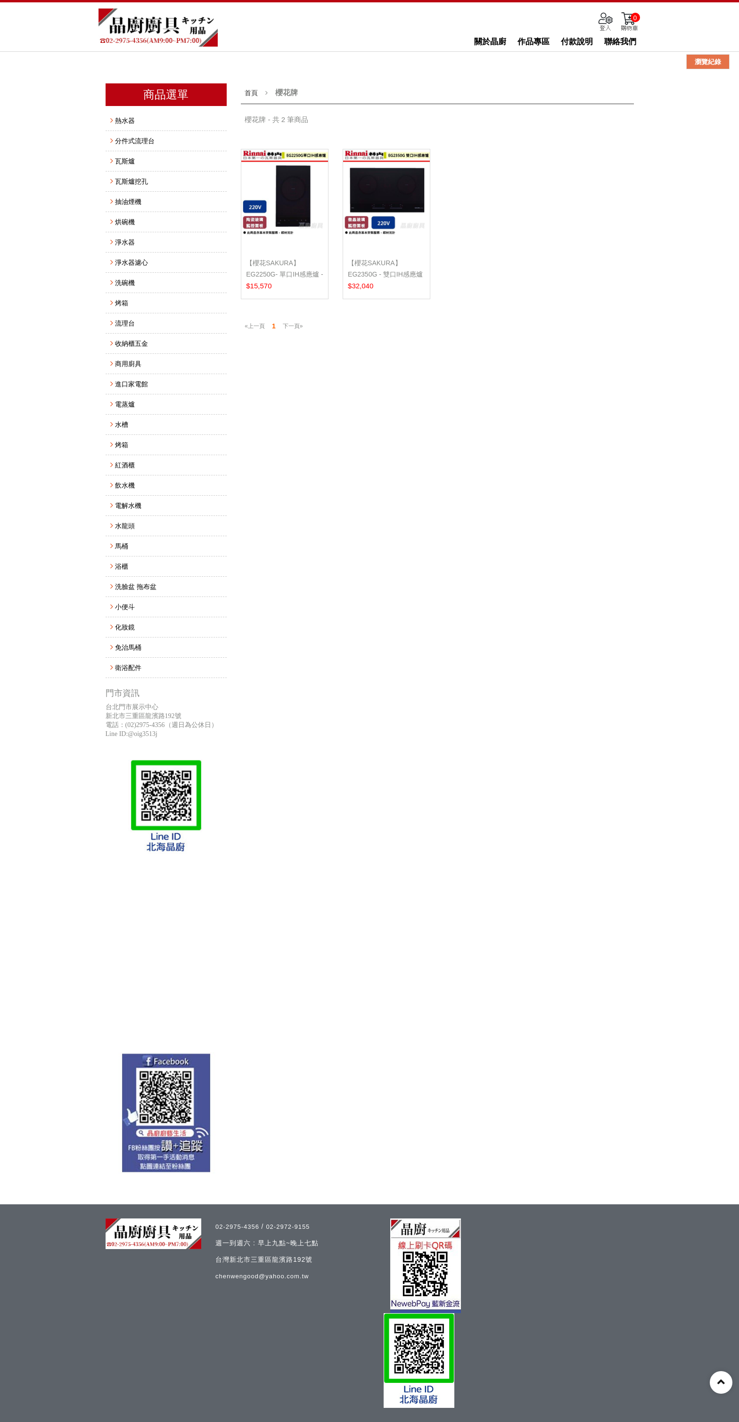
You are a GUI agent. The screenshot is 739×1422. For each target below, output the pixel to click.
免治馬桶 (128, 647)
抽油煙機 (128, 201)
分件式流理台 (135, 141)
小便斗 (125, 607)
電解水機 (128, 505)
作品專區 (533, 41)
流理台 (125, 323)
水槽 (121, 424)
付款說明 (577, 41)
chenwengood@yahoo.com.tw (262, 1276)
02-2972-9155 (288, 1226)
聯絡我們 (620, 41)
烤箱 (121, 303)
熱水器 (125, 120)
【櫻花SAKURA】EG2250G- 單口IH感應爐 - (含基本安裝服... (284, 274)
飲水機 (125, 485)
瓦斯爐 (125, 161)
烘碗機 (125, 222)
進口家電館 (131, 384)
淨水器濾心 (131, 262)
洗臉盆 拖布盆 (135, 586)
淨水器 (125, 242)
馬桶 (121, 546)
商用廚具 (128, 364)
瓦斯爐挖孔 (131, 181)
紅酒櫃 (125, 465)
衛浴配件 (128, 667)
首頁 (251, 93)
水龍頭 (125, 526)
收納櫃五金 (131, 343)
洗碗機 (125, 282)
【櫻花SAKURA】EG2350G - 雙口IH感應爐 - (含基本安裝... (385, 274)
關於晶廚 (490, 41)
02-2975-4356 (238, 1226)
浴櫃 (121, 566)
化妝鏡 (125, 627)
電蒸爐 (125, 404)
